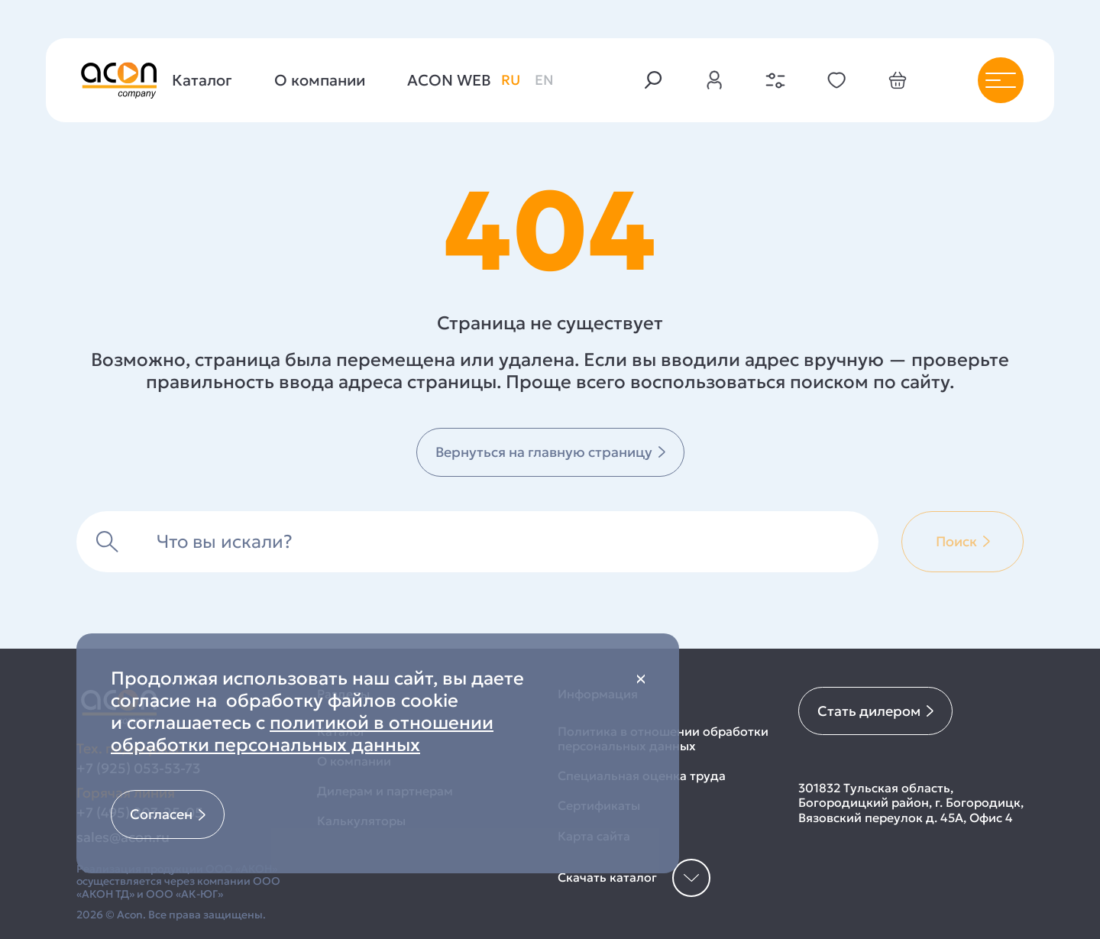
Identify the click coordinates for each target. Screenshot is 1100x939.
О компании (319, 80)
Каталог (202, 80)
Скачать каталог (634, 878)
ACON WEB (449, 80)
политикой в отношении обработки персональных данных (302, 733)
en (544, 80)
